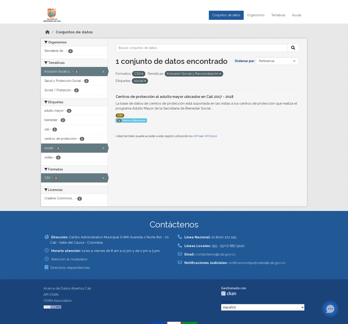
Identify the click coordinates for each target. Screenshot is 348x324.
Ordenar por (244, 61)
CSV (120, 115)
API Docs (210, 136)
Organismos (256, 15)
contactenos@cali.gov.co (216, 254)
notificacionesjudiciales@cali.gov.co (257, 263)
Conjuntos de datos (226, 15)
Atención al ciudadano (69, 259)
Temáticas (278, 15)
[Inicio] (47, 32)
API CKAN (51, 295)
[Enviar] (293, 48)
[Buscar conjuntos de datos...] (202, 48)
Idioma (226, 301)
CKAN (228, 293)
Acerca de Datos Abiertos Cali (67, 288)
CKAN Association (58, 301)
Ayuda (296, 15)
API (195, 136)
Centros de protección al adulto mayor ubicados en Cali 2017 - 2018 (174, 97)
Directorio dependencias (70, 268)
